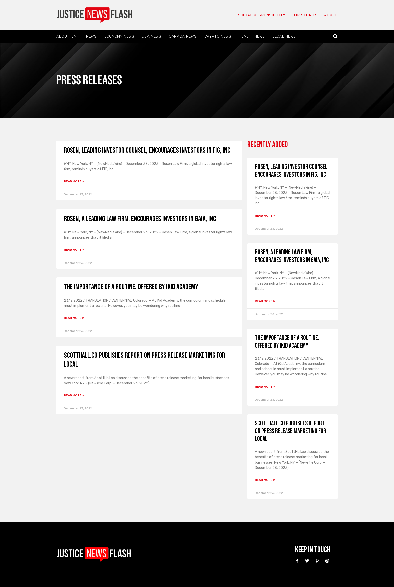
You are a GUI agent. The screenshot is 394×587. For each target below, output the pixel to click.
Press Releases (89, 80)
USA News (151, 36)
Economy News (119, 36)
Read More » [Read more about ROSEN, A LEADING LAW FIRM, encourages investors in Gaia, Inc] (74, 249)
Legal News (284, 36)
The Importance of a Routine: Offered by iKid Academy (131, 286)
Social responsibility (261, 15)
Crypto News (217, 36)
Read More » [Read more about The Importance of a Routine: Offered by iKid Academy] (74, 318)
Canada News (183, 36)
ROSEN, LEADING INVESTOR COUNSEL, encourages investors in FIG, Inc (147, 150)
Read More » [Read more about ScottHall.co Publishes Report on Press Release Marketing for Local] (74, 395)
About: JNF (67, 36)
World (331, 15)
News (91, 36)
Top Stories (305, 15)
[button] (335, 36)
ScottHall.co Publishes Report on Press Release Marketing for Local (290, 431)
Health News (252, 36)
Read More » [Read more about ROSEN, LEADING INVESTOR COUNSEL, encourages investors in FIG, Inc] (74, 181)
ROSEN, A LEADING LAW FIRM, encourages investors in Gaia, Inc (140, 218)
